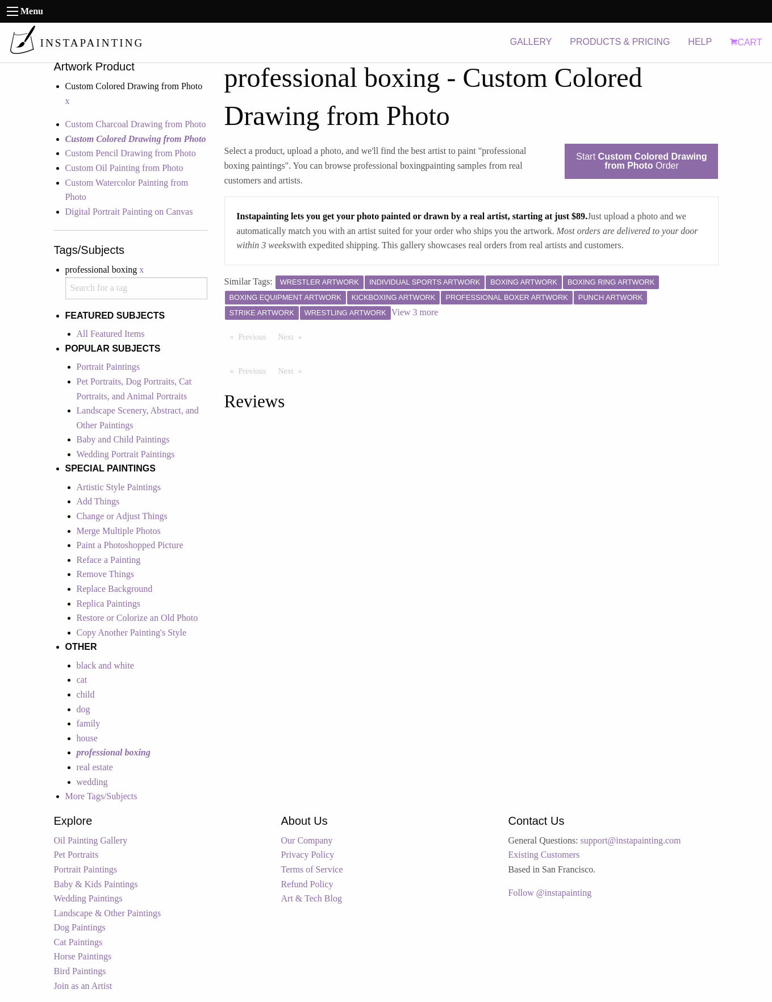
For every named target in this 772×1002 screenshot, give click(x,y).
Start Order (641, 161)
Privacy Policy (308, 854)
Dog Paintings (80, 927)
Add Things (98, 501)
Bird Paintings (80, 971)
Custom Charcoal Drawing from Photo (135, 124)
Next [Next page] (293, 336)
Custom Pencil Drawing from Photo (130, 153)
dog (83, 709)
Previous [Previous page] (255, 336)
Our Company (307, 840)
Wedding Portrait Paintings (126, 454)
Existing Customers (544, 854)
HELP (700, 42)
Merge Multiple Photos (119, 531)
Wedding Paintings (88, 898)
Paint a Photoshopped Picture (130, 545)
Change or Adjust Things (122, 516)
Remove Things (105, 574)
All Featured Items (111, 334)
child (86, 694)
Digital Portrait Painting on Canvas (129, 211)
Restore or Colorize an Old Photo (137, 618)
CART (746, 42)
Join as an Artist (83, 986)
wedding (92, 782)
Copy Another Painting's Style (132, 632)
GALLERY (531, 42)
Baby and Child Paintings (123, 439)
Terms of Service (312, 869)
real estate (95, 767)
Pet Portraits (76, 854)
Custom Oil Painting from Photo (124, 168)
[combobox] (136, 288)
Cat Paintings (78, 942)
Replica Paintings (108, 603)
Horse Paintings (83, 956)
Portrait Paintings (108, 366)
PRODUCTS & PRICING (620, 42)
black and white (105, 665)
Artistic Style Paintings (119, 487)
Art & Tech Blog (311, 898)
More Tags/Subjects (101, 796)
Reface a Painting (109, 560)
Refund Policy (307, 884)
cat (82, 679)
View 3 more (415, 312)
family (89, 723)
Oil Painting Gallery (91, 840)
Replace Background (115, 589)
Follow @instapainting (550, 892)
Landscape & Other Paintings (107, 913)
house (87, 738)
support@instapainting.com (631, 840)
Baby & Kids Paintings (96, 884)
